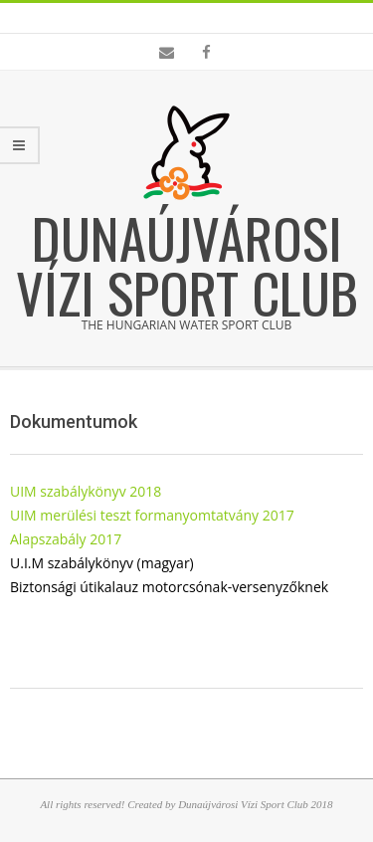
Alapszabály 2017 (65, 538)
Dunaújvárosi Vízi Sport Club (187, 264)
